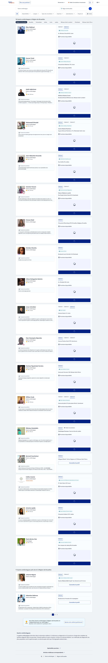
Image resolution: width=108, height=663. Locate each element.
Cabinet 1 (60, 26)
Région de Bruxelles (21, 22)
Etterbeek (77, 22)
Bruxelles (31, 22)
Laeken (56, 22)
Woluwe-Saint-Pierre (87, 22)
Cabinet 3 (72, 122)
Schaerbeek (39, 22)
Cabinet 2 (66, 26)
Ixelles (45, 22)
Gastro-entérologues (49, 656)
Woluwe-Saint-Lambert (66, 22)
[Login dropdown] (90, 2)
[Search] (90, 8)
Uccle (51, 22)
